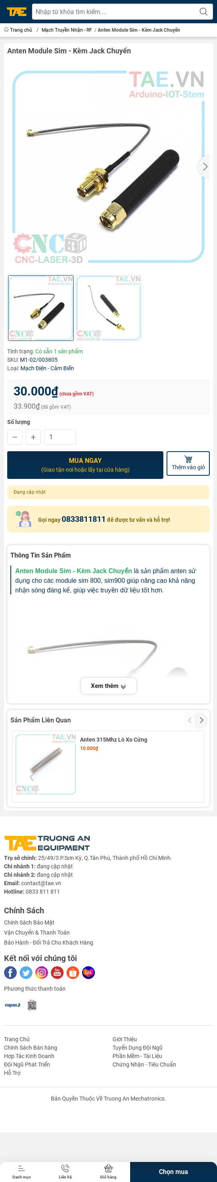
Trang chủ (18, 30)
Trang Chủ (17, 1106)
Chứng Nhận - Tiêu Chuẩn (144, 1132)
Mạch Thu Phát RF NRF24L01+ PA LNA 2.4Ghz (129, 814)
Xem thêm (109, 686)
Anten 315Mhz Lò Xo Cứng (113, 739)
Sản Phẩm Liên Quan (40, 720)
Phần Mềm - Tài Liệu (137, 1123)
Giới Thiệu (125, 1106)
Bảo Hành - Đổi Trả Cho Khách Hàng (48, 1010)
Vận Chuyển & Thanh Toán (37, 1000)
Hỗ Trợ (12, 1140)
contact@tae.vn (41, 950)
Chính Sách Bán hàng (30, 1115)
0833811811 (84, 518)
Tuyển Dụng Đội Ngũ (138, 1115)
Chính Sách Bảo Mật (29, 990)
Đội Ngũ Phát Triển (27, 1132)
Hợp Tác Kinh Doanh (29, 1123)
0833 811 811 (43, 959)
